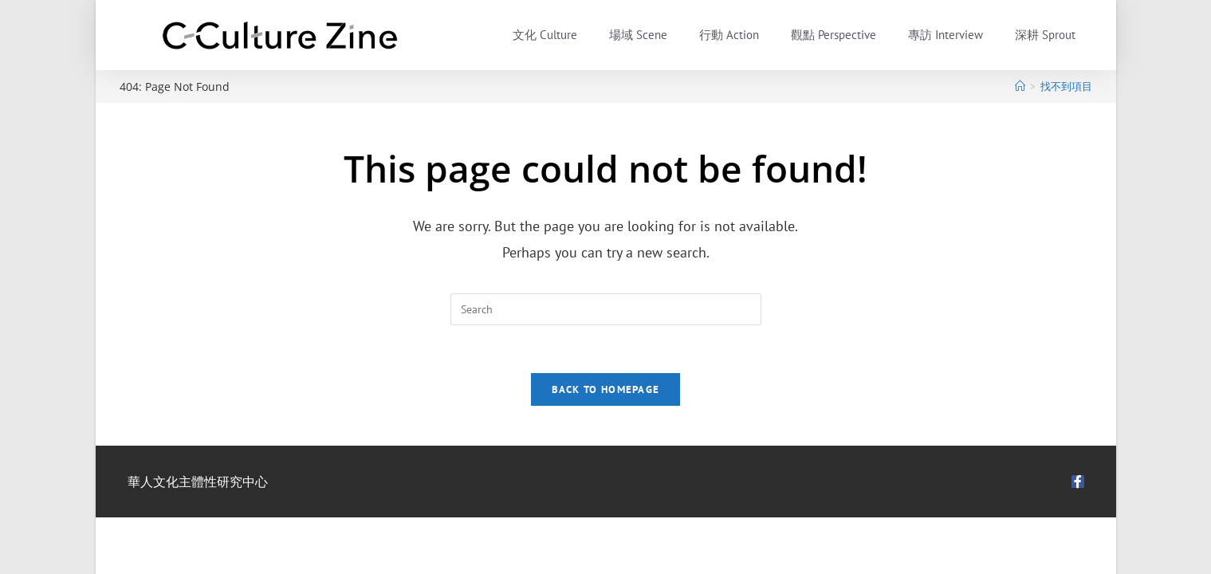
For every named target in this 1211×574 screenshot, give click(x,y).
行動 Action (729, 34)
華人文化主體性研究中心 (198, 481)
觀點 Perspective (833, 34)
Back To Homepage (606, 389)
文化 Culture (545, 34)
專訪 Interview (945, 34)
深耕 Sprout (1045, 34)
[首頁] (1020, 86)
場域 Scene (638, 34)
